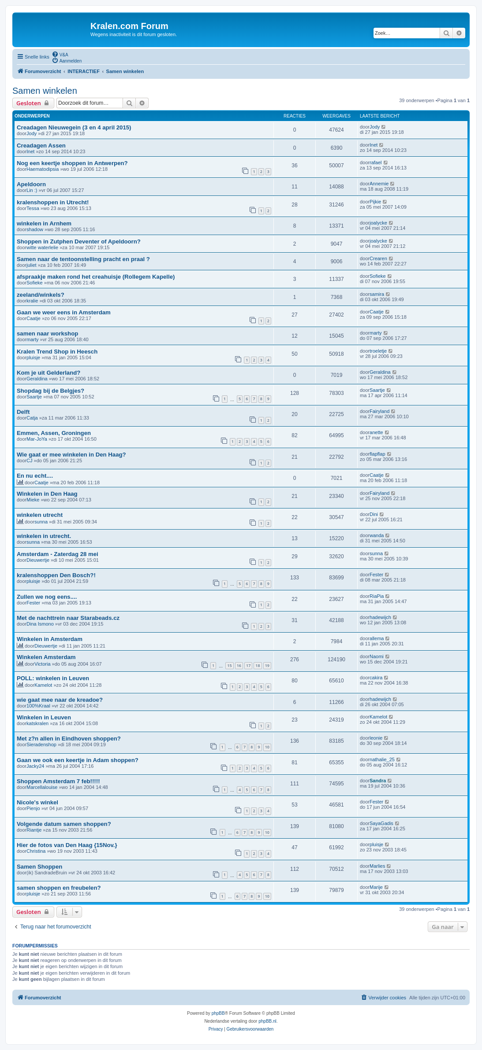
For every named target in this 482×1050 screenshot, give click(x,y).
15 (229, 665)
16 (239, 665)
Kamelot (43, 685)
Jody (31, 133)
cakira (376, 677)
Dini (374, 514)
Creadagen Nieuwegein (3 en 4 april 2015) (74, 127)
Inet (30, 151)
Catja (32, 417)
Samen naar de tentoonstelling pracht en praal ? (83, 259)
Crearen (378, 258)
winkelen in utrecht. (44, 536)
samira (377, 294)
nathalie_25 (382, 759)
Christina (35, 851)
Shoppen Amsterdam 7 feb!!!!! (58, 781)
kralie (32, 300)
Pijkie (375, 201)
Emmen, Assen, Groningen (54, 433)
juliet (31, 265)
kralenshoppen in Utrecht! (53, 202)
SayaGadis (381, 823)
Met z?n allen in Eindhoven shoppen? (69, 738)
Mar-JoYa (36, 439)
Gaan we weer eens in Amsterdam (64, 312)
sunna (41, 521)
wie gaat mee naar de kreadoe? (60, 699)
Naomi (377, 656)
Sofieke (34, 282)
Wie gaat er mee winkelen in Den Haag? (71, 454)
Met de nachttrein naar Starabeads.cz (68, 618)
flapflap (377, 454)
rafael (376, 162)
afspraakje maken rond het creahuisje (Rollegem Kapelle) (96, 276)
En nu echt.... (35, 475)
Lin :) (31, 190)
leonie (376, 738)
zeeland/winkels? (40, 294)
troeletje (378, 351)
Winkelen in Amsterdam (49, 639)
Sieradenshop (41, 744)
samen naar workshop (47, 333)
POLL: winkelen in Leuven (53, 678)
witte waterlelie (42, 247)
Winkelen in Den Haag (47, 493)
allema (377, 638)
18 (257, 665)
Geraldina (37, 378)
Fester (376, 574)
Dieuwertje (37, 560)
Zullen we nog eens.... (47, 596)
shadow (34, 229)
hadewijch (380, 617)
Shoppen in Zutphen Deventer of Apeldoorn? (79, 241)
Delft (23, 412)
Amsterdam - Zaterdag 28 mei (57, 554)
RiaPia (377, 596)
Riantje (33, 830)
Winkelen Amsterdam (46, 657)
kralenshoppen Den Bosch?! (56, 575)
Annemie (379, 183)
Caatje (33, 318)
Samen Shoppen (39, 866)
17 (248, 665)
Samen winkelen (44, 91)
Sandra (378, 780)
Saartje (34, 396)
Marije (376, 887)
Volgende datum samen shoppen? (64, 824)
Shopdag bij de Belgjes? (50, 390)
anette (376, 432)
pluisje (33, 357)
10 (267, 747)
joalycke (378, 222)
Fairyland (379, 411)
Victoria (42, 664)
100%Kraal (38, 705)
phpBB (218, 1013)
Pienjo (33, 808)
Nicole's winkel (37, 802)
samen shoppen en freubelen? (59, 887)
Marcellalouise (41, 787)
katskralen (37, 723)
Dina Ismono (40, 623)
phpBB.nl (267, 1021)
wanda (377, 535)
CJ (29, 460)
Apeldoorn (31, 184)
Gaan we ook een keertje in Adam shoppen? (77, 760)
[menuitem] (60, 54)
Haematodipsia (42, 169)
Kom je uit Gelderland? (48, 372)
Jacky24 (35, 766)
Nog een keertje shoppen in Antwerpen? (72, 163)
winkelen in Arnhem (44, 223)
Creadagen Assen (41, 145)
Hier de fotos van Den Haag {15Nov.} (67, 845)
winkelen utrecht (40, 515)
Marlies (377, 866)
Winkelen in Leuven (44, 717)
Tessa (32, 208)
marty (32, 339)
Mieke (32, 499)
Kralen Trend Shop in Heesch (57, 351)
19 (267, 665)
